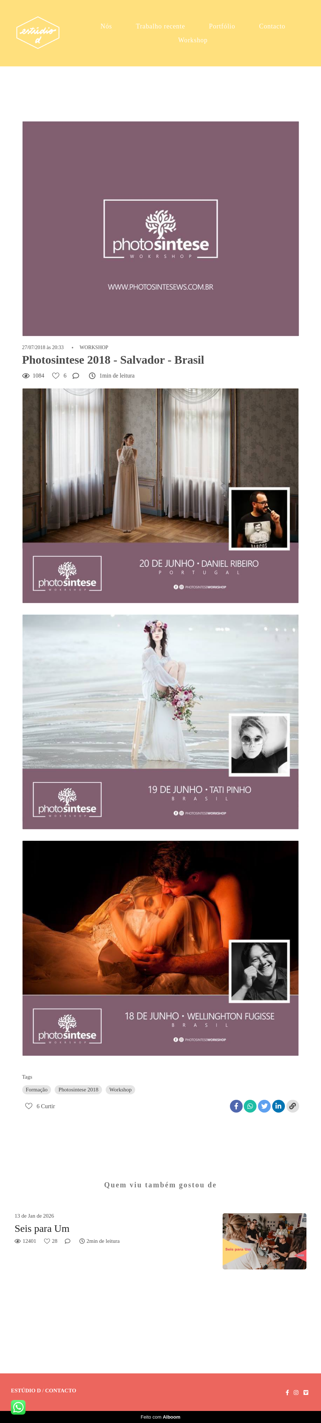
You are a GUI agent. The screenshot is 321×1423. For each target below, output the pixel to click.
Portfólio (222, 26)
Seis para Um (42, 1228)
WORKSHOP (94, 347)
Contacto (272, 26)
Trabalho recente (160, 26)
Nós (106, 26)
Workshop (193, 40)
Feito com (160, 1417)
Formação (37, 1090)
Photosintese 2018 (78, 1090)
